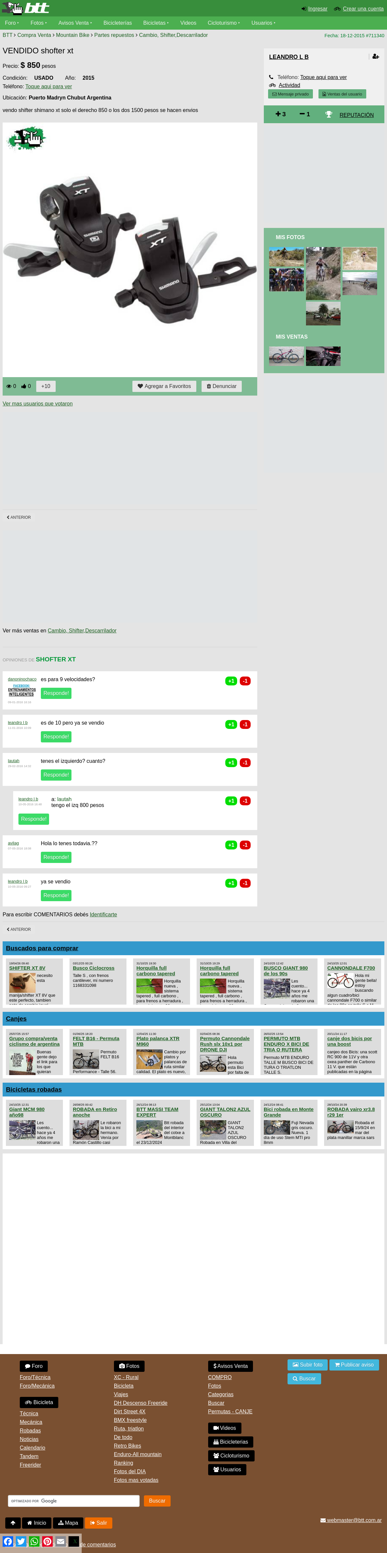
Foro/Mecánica (37, 1386)
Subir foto (307, 1365)
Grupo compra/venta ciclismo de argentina (34, 1041)
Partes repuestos (114, 35)
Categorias (221, 1394)
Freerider (30, 1465)
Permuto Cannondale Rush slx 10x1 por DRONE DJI (225, 1044)
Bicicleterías (118, 23)
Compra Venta (34, 35)
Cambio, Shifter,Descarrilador (173, 35)
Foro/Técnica (35, 1377)
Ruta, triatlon (129, 1428)
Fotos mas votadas (136, 1480)
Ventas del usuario (342, 94)
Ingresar (318, 9)
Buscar (216, 1403)
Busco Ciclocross (93, 968)
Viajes (121, 1394)
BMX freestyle (130, 1420)
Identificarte (103, 914)
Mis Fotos (290, 237)
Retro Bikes (127, 1446)
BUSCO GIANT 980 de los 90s (286, 970)
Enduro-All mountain (138, 1454)
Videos (188, 23)
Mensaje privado (290, 94)
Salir (98, 1523)
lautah (13, 760)
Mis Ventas (292, 337)
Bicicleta (39, 1402)
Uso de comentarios (92, 1544)
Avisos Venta (74, 23)
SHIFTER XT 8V (27, 968)
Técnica (29, 1413)
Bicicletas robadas (34, 1089)
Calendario (32, 1448)
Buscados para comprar (42, 948)
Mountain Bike (72, 35)
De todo (123, 1437)
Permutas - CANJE (230, 1411)
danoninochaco (22, 679)
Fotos (37, 23)
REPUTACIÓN (357, 115)
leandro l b (18, 722)
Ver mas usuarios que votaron (38, 403)
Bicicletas (155, 23)
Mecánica (31, 1422)
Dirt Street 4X (130, 1411)
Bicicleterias (230, 1442)
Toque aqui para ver (48, 86)
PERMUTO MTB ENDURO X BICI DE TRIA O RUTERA (286, 1044)
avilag (13, 843)
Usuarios (262, 23)
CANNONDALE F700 (351, 968)
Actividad (289, 85)
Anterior (19, 517)
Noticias (29, 1439)
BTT (8, 35)
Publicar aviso (354, 1365)
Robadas (30, 1430)
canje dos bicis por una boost (349, 1041)
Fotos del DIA (130, 1471)
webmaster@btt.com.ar (351, 1520)
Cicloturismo (222, 23)
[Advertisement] (122, 458)
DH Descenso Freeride (141, 1403)
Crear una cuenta (363, 9)
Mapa (68, 1523)
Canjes (16, 1018)
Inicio (36, 1523)
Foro (10, 23)
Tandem (29, 1456)
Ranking (123, 1463)
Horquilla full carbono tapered (155, 970)
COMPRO (220, 1377)
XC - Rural (126, 1377)
